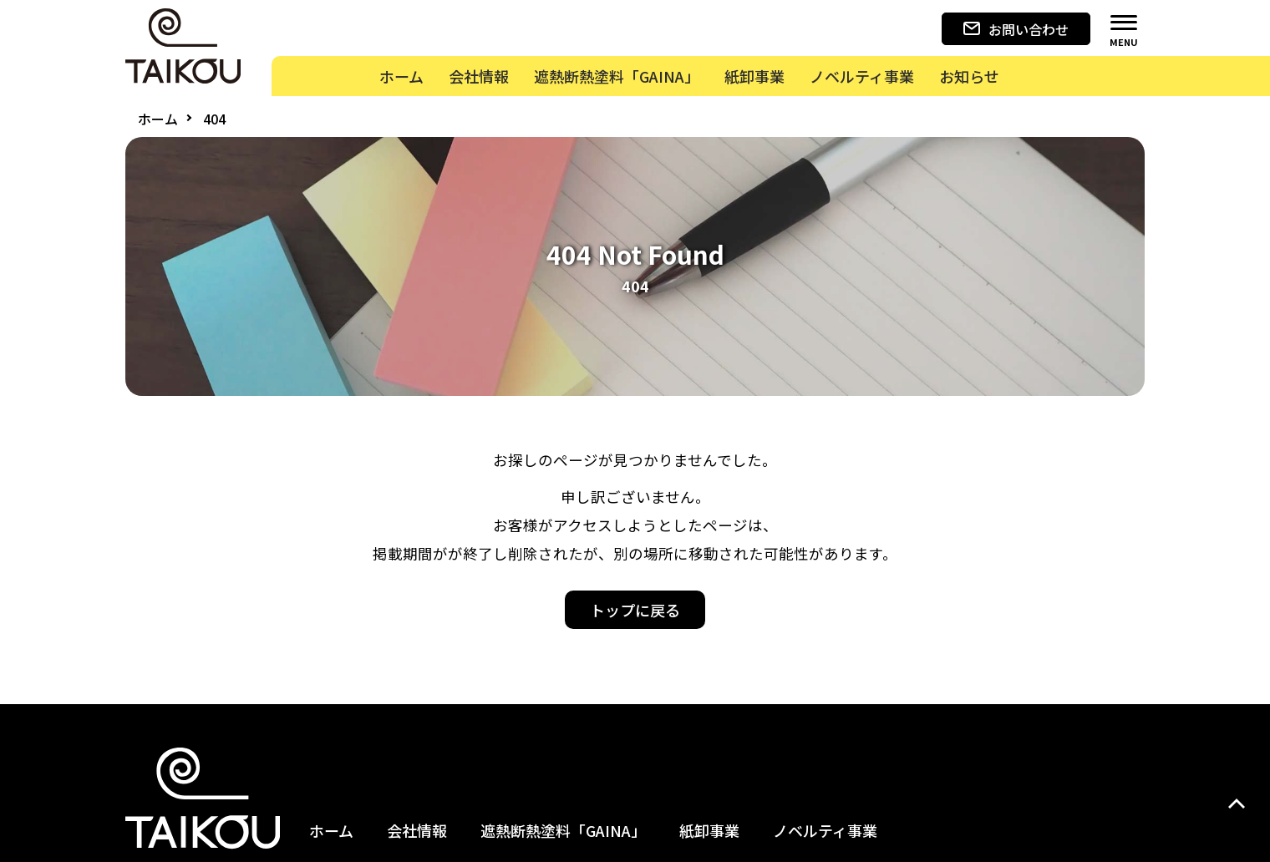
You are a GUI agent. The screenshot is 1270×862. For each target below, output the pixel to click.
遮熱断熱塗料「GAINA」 (563, 830)
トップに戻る (635, 610)
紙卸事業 (709, 830)
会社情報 (417, 830)
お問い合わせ (1016, 29)
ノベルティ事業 (825, 830)
